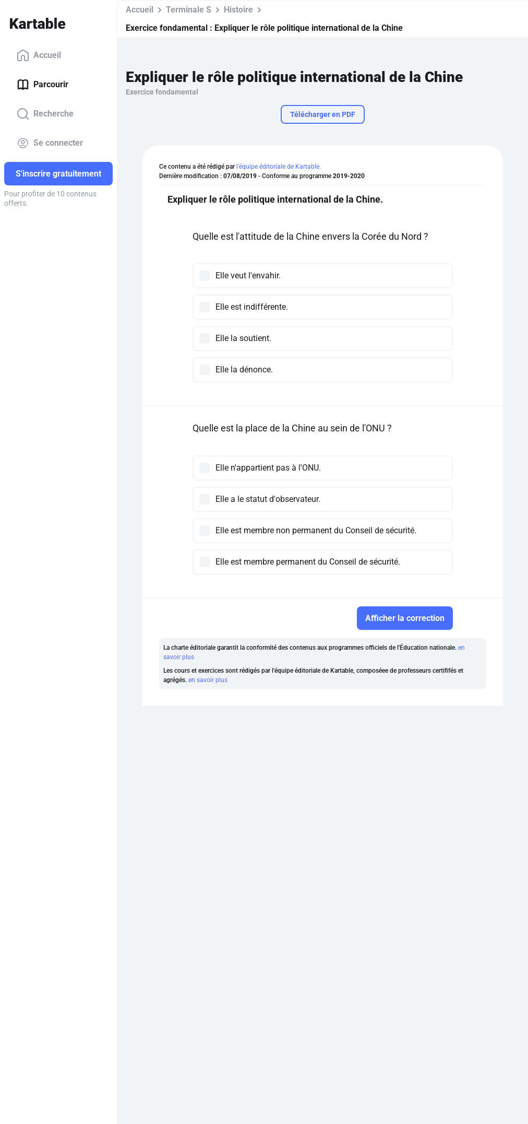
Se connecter (50, 143)
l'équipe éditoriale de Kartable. (278, 166)
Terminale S (188, 10)
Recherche (45, 114)
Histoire (238, 10)
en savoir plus (207, 680)
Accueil (39, 55)
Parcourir (42, 84)
